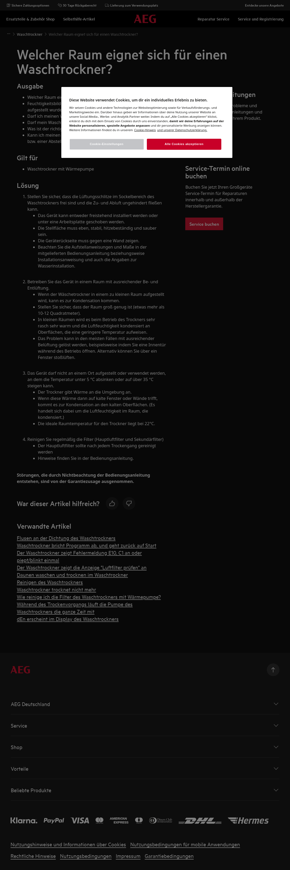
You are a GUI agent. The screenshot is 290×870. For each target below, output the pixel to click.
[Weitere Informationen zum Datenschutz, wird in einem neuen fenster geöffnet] (145, 130)
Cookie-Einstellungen (106, 144)
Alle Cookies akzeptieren (184, 144)
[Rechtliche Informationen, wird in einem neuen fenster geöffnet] (182, 130)
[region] (146, 122)
